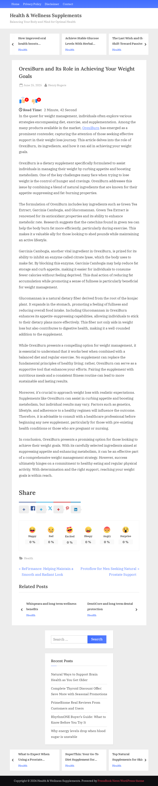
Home (15, 4)
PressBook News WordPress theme (121, 781)
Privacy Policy (32, 4)
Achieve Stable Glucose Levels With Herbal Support (82, 41)
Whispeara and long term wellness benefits (51, 606)
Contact (68, 4)
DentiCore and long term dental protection (110, 606)
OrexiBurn (90, 128)
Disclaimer (52, 4)
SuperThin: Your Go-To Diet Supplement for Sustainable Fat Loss (82, 757)
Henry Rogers (57, 85)
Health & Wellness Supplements (46, 15)
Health (22, 50)
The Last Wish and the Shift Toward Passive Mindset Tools (128, 41)
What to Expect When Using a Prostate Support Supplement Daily (34, 757)
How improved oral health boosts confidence (32, 41)
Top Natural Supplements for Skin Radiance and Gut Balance (128, 757)
